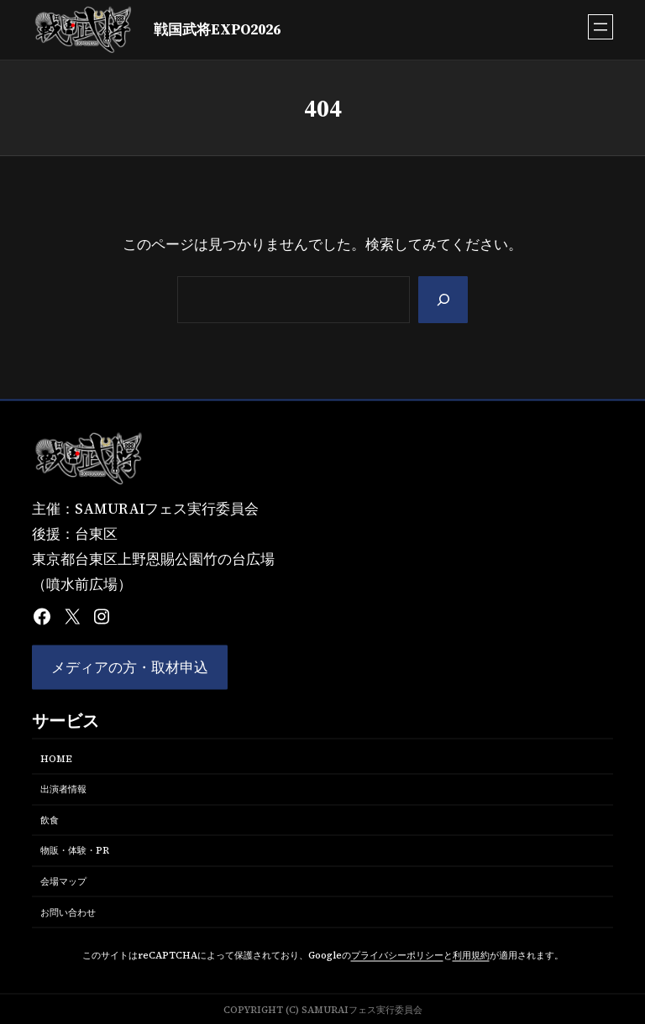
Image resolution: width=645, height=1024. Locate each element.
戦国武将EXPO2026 (217, 29)
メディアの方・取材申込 (129, 667)
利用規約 (471, 955)
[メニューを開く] (600, 26)
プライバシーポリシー (397, 955)
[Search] (442, 299)
